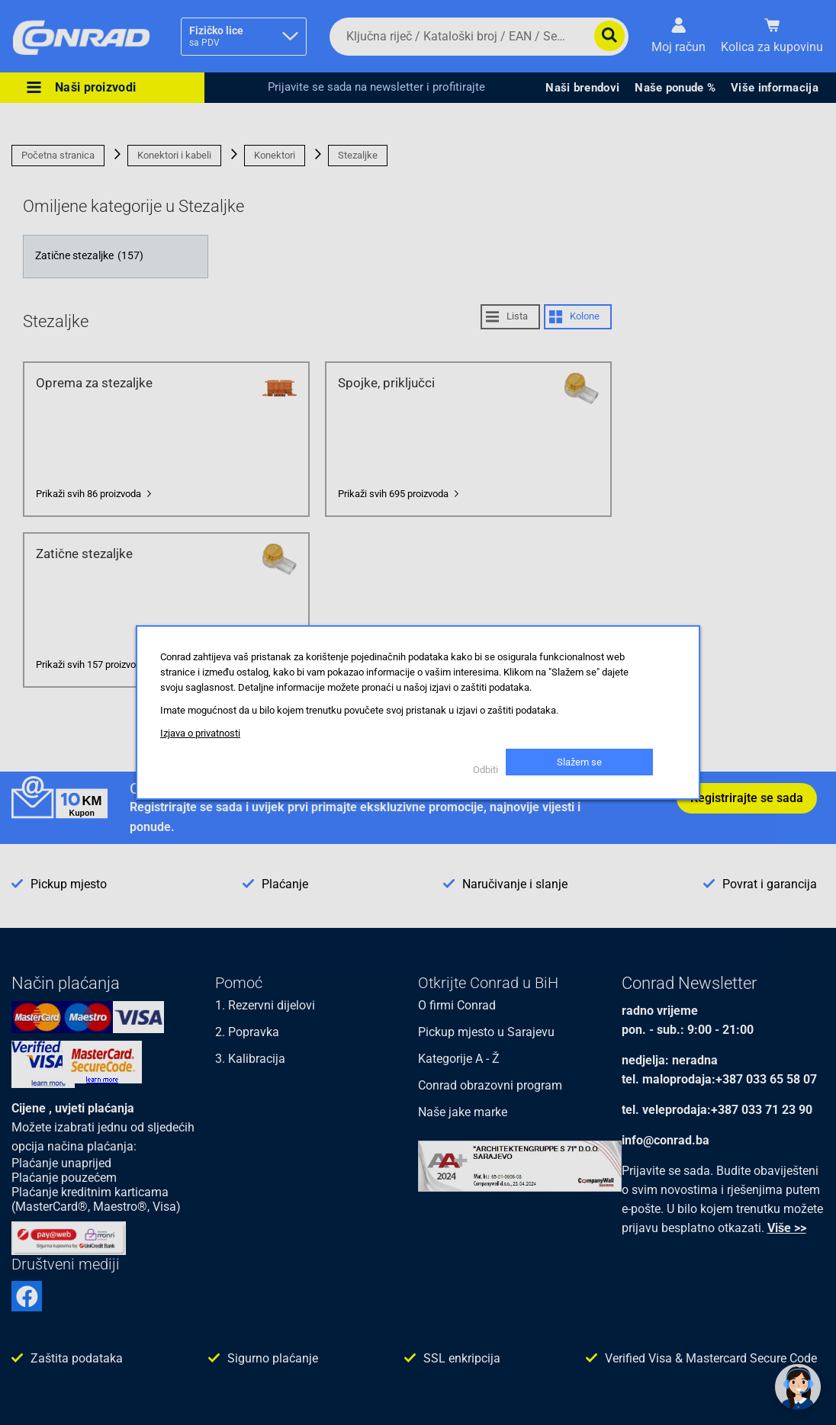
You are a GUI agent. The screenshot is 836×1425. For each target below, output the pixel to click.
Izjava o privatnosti (200, 733)
